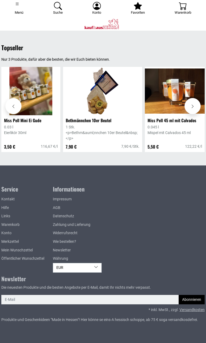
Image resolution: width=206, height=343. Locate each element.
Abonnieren (191, 299)
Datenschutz (63, 216)
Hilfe (5, 207)
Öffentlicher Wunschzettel (22, 258)
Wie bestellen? (64, 241)
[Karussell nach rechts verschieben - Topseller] (193, 106)
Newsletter (62, 250)
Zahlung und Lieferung (71, 224)
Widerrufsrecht (65, 233)
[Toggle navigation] (19, 8)
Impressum (62, 199)
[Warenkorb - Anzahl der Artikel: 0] (183, 8)
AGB (56, 207)
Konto (6, 233)
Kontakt (8, 199)
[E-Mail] (90, 300)
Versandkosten (192, 310)
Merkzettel (10, 241)
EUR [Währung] (77, 267)
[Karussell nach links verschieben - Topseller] (13, 106)
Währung (60, 258)
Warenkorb (10, 224)
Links (5, 216)
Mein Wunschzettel (17, 250)
